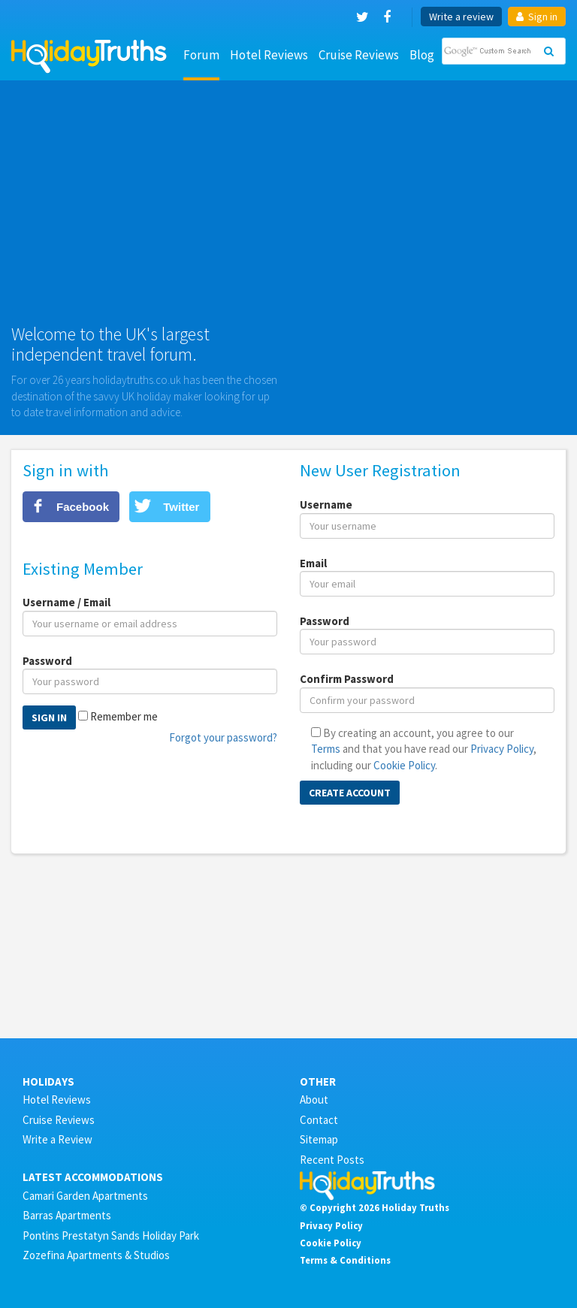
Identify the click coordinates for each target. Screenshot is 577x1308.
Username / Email (66, 602)
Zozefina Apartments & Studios (96, 1255)
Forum (201, 55)
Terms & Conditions (345, 1260)
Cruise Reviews (359, 55)
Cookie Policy (404, 765)
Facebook (82, 506)
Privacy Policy (501, 749)
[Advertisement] (288, 208)
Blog (421, 55)
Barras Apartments (67, 1215)
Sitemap (319, 1139)
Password (47, 661)
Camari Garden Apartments (85, 1196)
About (314, 1099)
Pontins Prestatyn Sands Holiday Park (111, 1235)
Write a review (461, 16)
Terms (325, 749)
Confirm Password (347, 679)
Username (326, 504)
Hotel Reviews (269, 55)
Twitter (181, 506)
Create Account (350, 792)
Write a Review (57, 1139)
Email (313, 563)
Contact (319, 1120)
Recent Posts (332, 1159)
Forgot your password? (223, 737)
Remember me (124, 716)
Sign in (536, 16)
